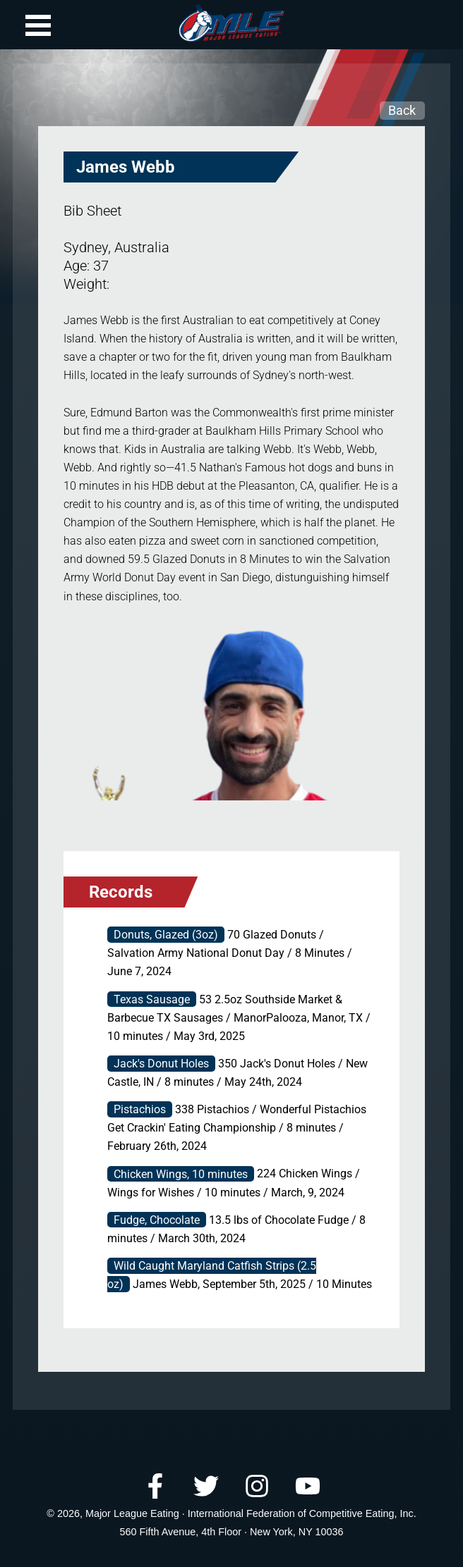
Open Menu (38, 25)
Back (402, 110)
